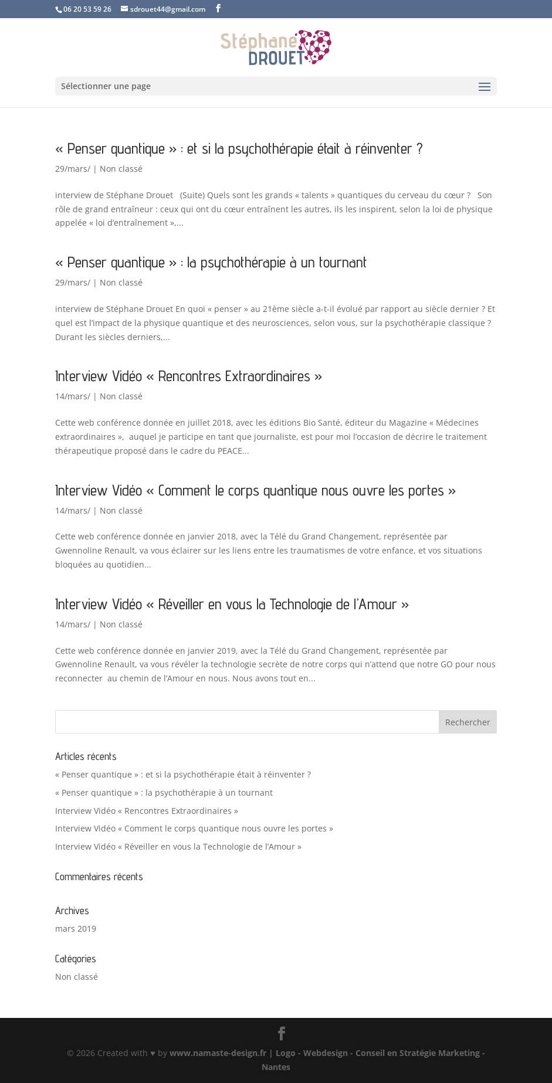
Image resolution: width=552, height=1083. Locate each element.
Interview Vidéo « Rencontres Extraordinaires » (188, 375)
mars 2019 (75, 928)
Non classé (121, 168)
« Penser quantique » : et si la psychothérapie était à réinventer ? (239, 148)
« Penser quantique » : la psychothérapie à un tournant (211, 262)
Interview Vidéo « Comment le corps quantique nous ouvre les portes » (255, 490)
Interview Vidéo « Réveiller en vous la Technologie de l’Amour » (232, 604)
